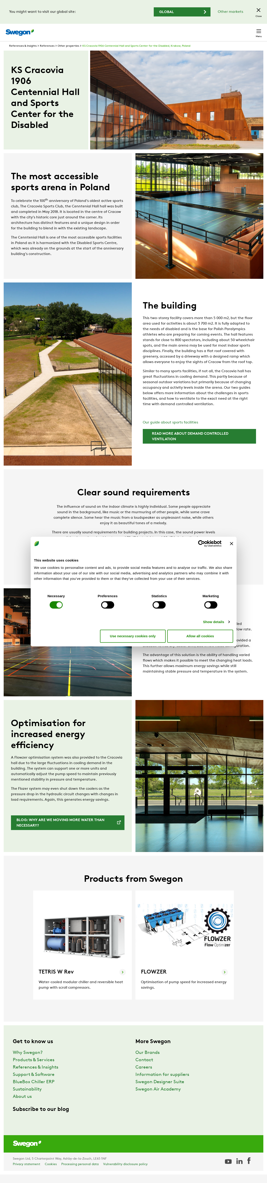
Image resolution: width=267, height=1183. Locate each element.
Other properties (68, 54)
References (47, 54)
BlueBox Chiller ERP (33, 1090)
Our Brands (147, 1061)
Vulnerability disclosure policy (125, 1173)
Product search (128, 30)
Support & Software (33, 1083)
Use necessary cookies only (133, 636)
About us (22, 1105)
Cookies (51, 1173)
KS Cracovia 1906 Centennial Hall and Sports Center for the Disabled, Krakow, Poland (136, 54)
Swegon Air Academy (158, 1098)
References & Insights (23, 54)
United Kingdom (221, 30)
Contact (250, 30)
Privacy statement (26, 1173)
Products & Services (33, 1068)
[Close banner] (231, 543)
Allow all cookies (200, 636)
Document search (166, 30)
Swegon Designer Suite (159, 1090)
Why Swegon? (28, 1061)
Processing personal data (80, 1173)
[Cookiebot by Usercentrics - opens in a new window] (201, 543)
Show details (213, 622)
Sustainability (27, 1098)
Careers (194, 30)
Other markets (230, 12)
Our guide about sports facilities (170, 431)
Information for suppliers (162, 1083)
